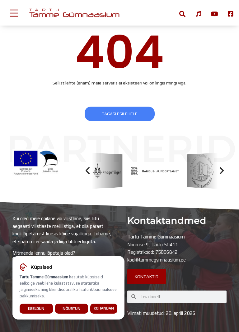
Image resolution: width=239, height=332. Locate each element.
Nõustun (71, 308)
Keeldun (36, 308)
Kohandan (104, 308)
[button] (87, 171)
